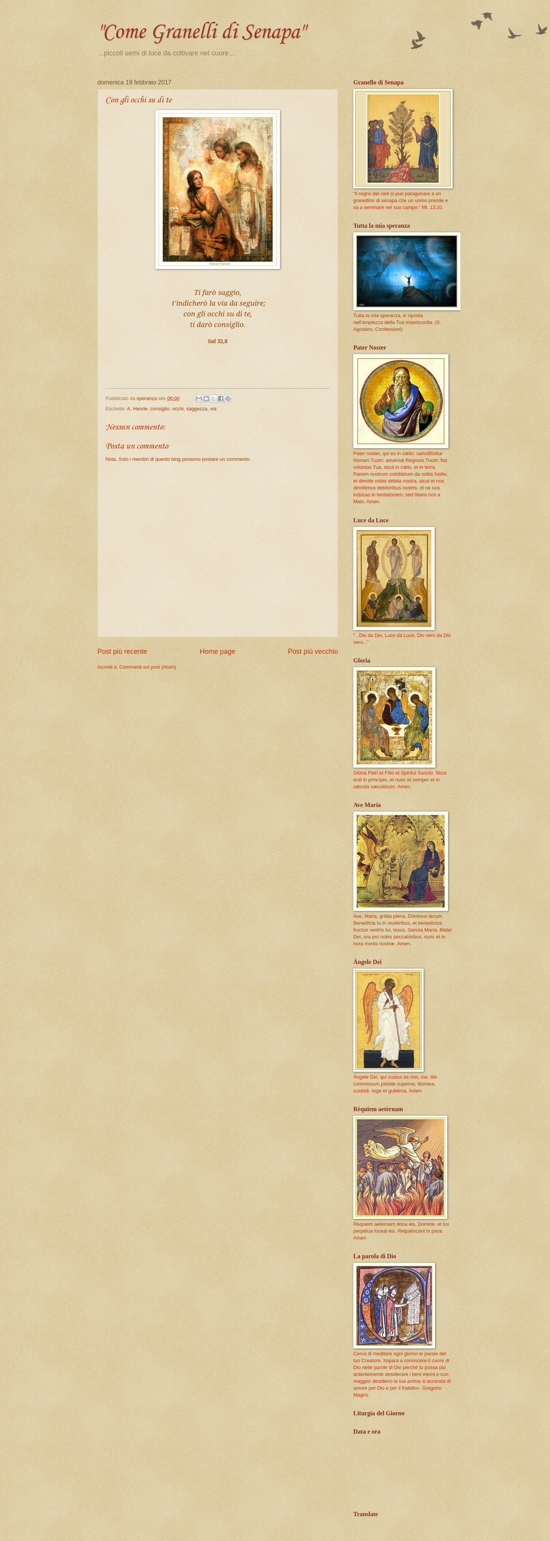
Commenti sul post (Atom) (147, 667)
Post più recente (122, 651)
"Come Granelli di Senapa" (200, 32)
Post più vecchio (313, 651)
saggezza (196, 409)
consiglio (159, 409)
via (213, 409)
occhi (178, 409)
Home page (217, 651)
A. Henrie (137, 409)
